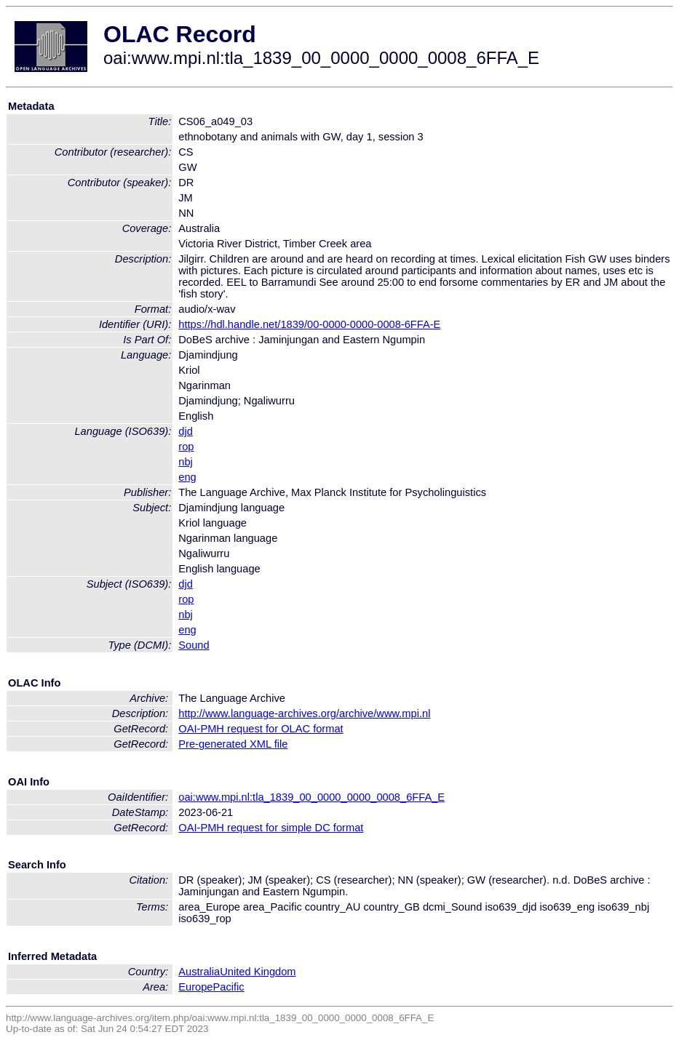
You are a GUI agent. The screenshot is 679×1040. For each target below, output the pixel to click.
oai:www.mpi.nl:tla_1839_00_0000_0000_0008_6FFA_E (311, 797)
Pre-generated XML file (232, 744)
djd (185, 431)
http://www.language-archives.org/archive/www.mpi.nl (304, 713)
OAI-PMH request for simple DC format (270, 827)
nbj (185, 462)
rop (186, 446)
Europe (195, 987)
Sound (193, 645)
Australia (199, 971)
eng (187, 477)
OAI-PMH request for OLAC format (260, 729)
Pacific (229, 987)
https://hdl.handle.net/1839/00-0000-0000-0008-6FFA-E (309, 324)
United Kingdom (257, 971)
